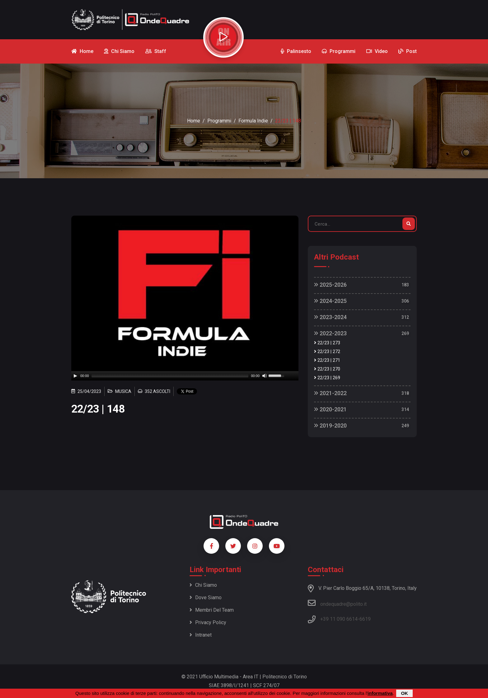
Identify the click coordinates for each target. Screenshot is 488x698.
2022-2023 (330, 333)
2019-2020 (330, 425)
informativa (380, 693)
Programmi (219, 121)
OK (404, 693)
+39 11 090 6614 (339, 619)
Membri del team (212, 610)
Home (193, 121)
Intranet (201, 635)
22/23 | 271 (327, 360)
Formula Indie (253, 121)
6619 (365, 619)
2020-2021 (330, 409)
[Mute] (264, 375)
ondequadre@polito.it (337, 603)
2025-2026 (330, 284)
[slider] (170, 375)
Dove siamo (206, 597)
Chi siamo (203, 585)
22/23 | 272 (327, 351)
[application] (184, 375)
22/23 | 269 (327, 377)
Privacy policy (208, 622)
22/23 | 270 (327, 369)
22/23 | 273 (327, 343)
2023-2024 (330, 317)
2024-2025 (330, 301)
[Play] (75, 375)
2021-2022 (330, 393)
